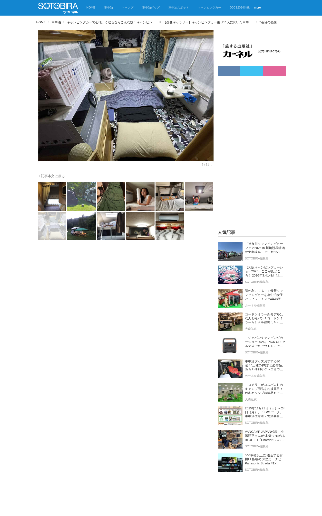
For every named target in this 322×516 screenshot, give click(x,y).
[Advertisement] (246, 149)
